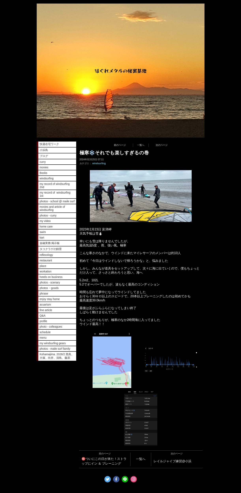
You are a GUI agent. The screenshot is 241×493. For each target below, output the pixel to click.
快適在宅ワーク (49, 144)
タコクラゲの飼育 (51, 249)
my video (45, 221)
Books (43, 172)
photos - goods (49, 288)
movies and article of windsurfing (52, 208)
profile (43, 321)
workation (46, 271)
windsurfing (99, 163)
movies (44, 167)
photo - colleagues (51, 326)
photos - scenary (50, 282)
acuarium (45, 304)
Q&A (43, 315)
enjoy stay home (50, 299)
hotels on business (51, 277)
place (43, 265)
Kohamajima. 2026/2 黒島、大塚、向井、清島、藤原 (57, 356)
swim (43, 232)
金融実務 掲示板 (50, 243)
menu (43, 337)
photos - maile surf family (55, 348)
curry (43, 161)
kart (42, 237)
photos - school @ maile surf (57, 201)
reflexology (46, 254)
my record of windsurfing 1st (55, 194)
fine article (46, 310)
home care (46, 226)
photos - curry (48, 215)
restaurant (46, 260)
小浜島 (44, 150)
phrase (44, 293)
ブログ (44, 155)
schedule (45, 332)
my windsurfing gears (53, 343)
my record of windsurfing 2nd (55, 185)
